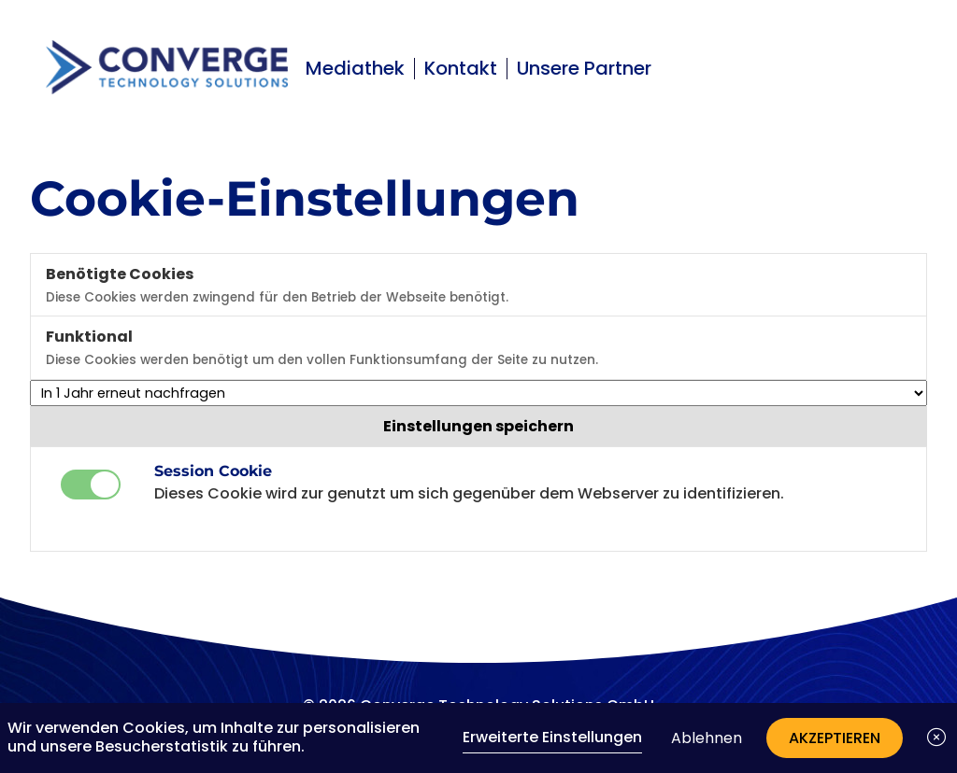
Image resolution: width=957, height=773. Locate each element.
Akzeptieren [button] (834, 738)
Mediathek (355, 68)
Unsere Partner (584, 68)
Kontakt (460, 68)
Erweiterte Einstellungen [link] (552, 737)
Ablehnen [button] (706, 738)
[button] (936, 737)
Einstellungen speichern (478, 426)
